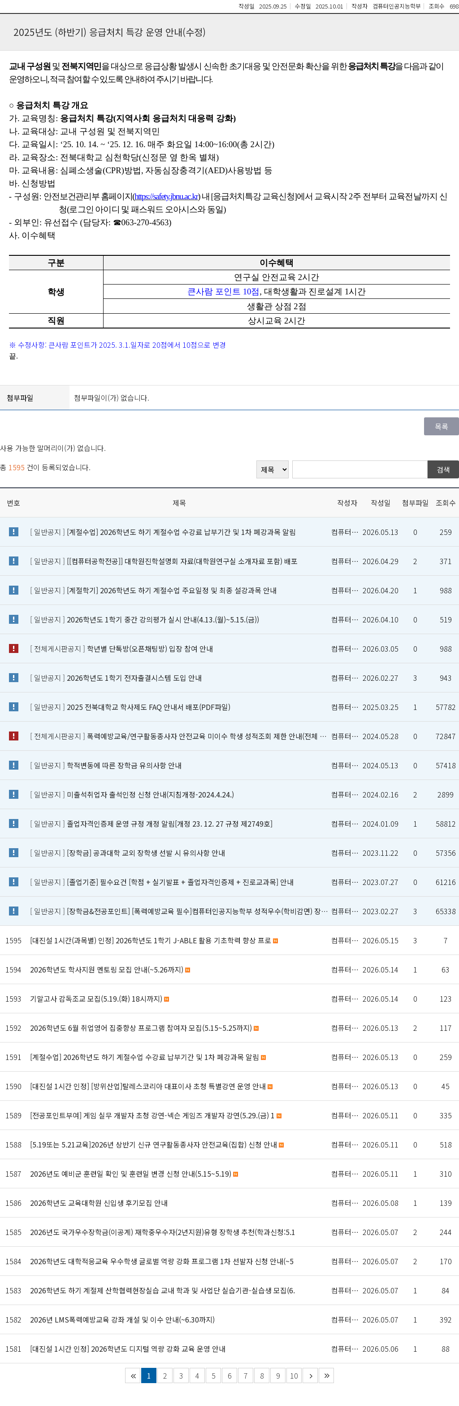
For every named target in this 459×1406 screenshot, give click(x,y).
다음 (310, 1375)
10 (294, 1375)
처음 (132, 1375)
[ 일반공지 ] (163, 531)
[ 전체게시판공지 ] (121, 648)
